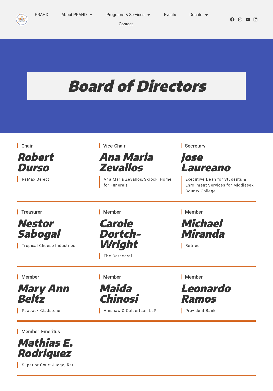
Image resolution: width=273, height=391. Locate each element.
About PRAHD (77, 15)
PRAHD (41, 14)
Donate (199, 15)
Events (170, 14)
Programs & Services (128, 15)
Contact (126, 23)
